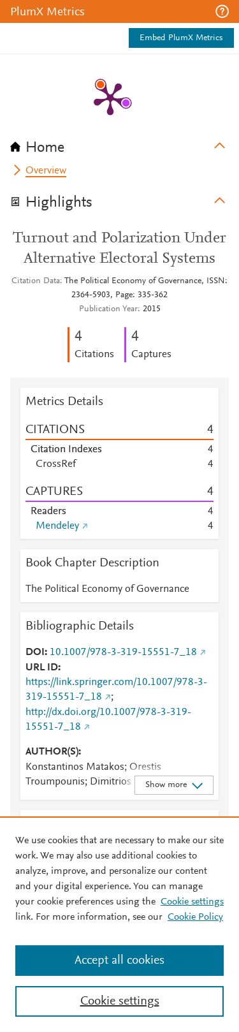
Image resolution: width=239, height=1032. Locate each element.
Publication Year (108, 309)
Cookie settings (192, 902)
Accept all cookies (119, 960)
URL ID (41, 668)
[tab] (119, 143)
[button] (222, 11)
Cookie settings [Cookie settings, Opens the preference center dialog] (119, 1001)
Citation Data (35, 281)
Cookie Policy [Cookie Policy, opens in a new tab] (195, 917)
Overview (45, 171)
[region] (119, 924)
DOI (35, 652)
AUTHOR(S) (51, 752)
